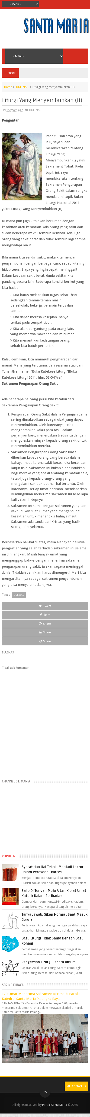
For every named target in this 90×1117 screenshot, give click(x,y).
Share (45, 615)
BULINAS (22, 87)
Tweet (45, 606)
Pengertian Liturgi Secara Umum (49, 962)
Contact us (76, 1086)
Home (8, 87)
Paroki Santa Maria (54, 1105)
